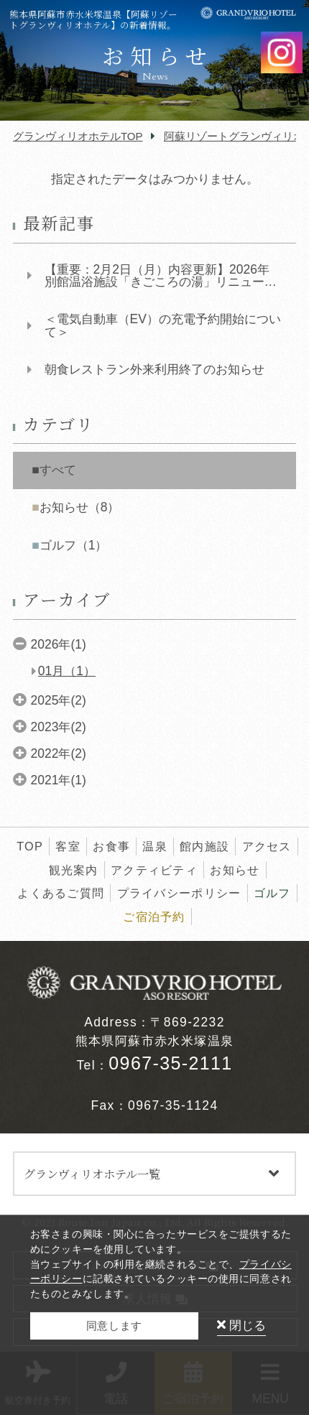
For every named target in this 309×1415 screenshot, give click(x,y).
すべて (58, 470)
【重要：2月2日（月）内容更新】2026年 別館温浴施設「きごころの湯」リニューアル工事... (161, 276)
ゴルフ (272, 892)
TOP (30, 846)
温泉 (154, 846)
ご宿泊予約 (154, 916)
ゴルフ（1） (74, 545)
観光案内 (73, 869)
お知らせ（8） (80, 507)
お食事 (111, 846)
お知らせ (234, 869)
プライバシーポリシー (179, 892)
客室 (67, 846)
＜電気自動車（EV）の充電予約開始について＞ (163, 325)
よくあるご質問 (60, 892)
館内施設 (204, 846)
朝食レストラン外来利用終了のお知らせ (154, 369)
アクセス (267, 846)
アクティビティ (154, 869)
